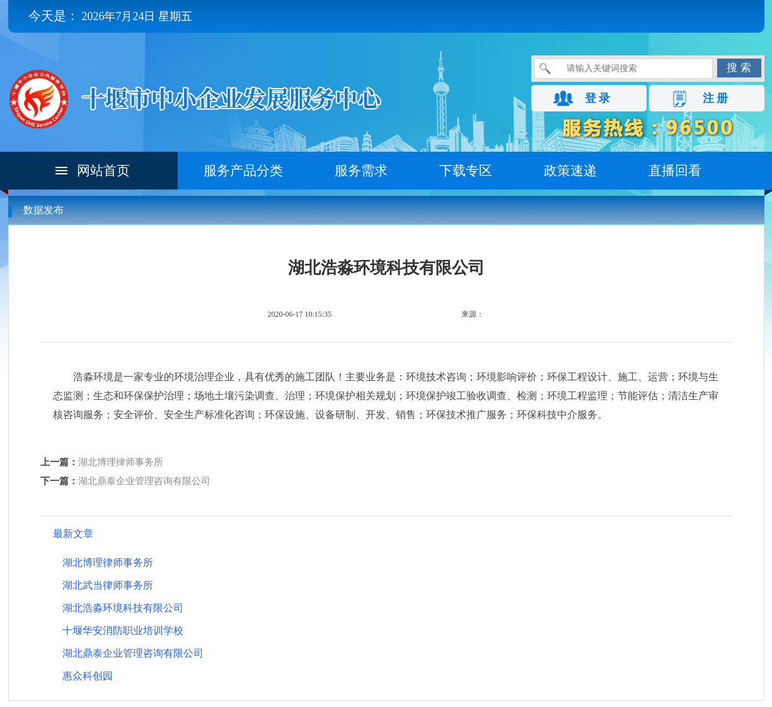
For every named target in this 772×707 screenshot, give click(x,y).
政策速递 (570, 170)
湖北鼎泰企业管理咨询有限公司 (144, 481)
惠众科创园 (87, 675)
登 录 (598, 98)
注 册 (716, 98)
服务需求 (361, 170)
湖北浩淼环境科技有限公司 (122, 607)
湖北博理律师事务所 (120, 462)
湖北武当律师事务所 (107, 585)
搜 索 (739, 68)
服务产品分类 (243, 170)
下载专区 (465, 170)
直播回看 (674, 170)
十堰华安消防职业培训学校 (122, 630)
